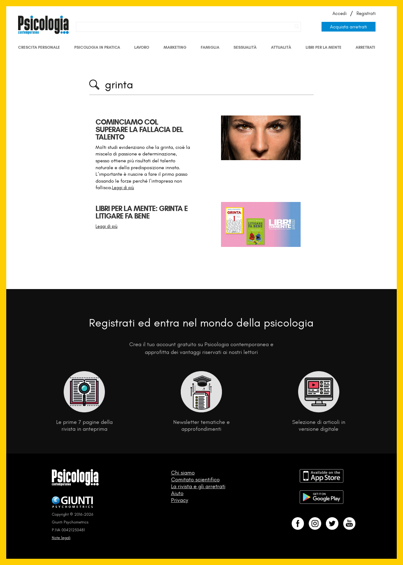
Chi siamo (183, 472)
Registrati (366, 13)
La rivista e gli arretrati (198, 486)
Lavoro (141, 47)
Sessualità (245, 47)
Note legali (61, 537)
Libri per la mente (324, 47)
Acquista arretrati (348, 27)
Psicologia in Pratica (97, 47)
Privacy (179, 500)
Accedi (339, 13)
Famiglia (210, 47)
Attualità (281, 47)
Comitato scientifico (195, 479)
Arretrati (365, 47)
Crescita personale (39, 47)
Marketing (175, 47)
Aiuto (177, 493)
